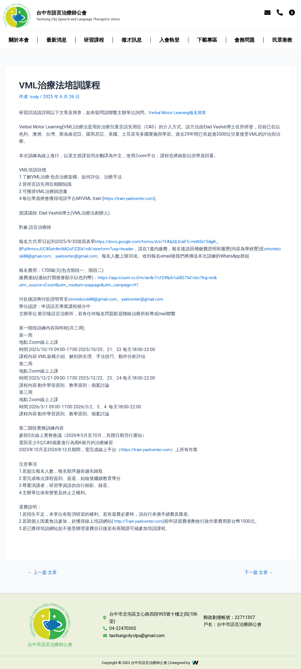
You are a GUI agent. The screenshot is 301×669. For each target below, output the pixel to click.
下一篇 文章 (257, 571)
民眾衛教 (282, 40)
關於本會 (19, 40)
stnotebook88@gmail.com (44, 255)
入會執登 (169, 40)
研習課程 (94, 40)
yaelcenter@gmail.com (97, 255)
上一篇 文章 (43, 571)
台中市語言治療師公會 (50, 643)
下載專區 (207, 40)
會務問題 (244, 40)
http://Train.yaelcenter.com (139, 520)
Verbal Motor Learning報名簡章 (179, 112)
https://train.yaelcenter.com (130, 198)
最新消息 (56, 40)
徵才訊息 (132, 40)
